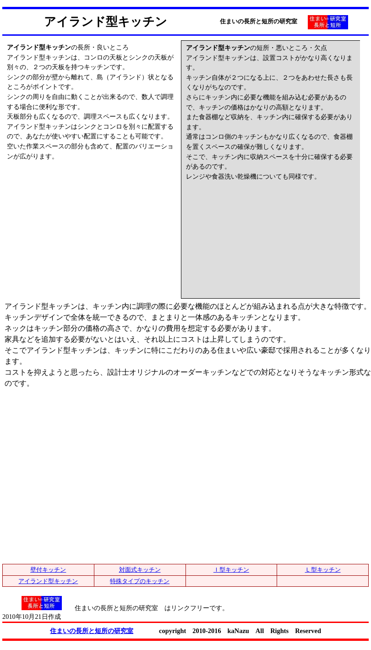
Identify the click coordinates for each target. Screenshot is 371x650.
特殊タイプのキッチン (139, 581)
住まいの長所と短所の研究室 (91, 630)
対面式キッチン (140, 569)
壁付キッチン (48, 569)
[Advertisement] (75, 218)
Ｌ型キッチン (323, 569)
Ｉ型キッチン (231, 569)
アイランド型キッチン (48, 581)
